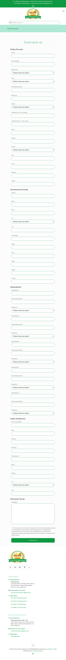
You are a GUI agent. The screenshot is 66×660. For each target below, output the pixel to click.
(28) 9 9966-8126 (15, 636)
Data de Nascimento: (17, 86)
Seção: (13, 244)
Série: (12, 201)
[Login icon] (33, 6)
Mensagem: (14, 502)
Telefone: (13, 172)
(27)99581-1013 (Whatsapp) (18, 604)
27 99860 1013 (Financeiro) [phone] (22, 3)
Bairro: (13, 129)
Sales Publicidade (38, 651)
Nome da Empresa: (16, 422)
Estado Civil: (14, 69)
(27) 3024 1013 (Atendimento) (19, 601)
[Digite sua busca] (34, 22)
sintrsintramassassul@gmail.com (20, 631)
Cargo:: (13, 261)
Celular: (13, 181)
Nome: (13, 52)
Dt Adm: (13, 278)
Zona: (12, 252)
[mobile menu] (63, 11)
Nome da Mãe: (15, 61)
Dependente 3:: (15, 341)
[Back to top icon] (33, 645)
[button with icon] (10, 567)
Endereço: (14, 447)
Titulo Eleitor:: (15, 235)
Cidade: (13, 138)
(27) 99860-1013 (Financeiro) (18, 607)
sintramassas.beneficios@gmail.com (21, 592)
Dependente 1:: (15, 290)
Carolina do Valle (52, 649)
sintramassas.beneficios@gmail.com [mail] (42, 3)
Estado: (13, 104)
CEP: (12, 155)
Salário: (13, 269)
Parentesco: (14, 307)
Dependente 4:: (15, 367)
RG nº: (13, 210)
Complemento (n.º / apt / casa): (19, 121)
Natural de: (14, 95)
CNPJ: (12, 430)
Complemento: (15, 456)
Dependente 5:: (15, 393)
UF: (12, 218)
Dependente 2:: (15, 316)
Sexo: (12, 78)
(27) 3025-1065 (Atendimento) (19, 598)
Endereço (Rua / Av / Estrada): (19, 112)
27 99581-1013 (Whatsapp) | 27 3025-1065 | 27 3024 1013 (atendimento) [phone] (33, 1)
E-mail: (13, 164)
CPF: (12, 227)
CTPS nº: (13, 192)
